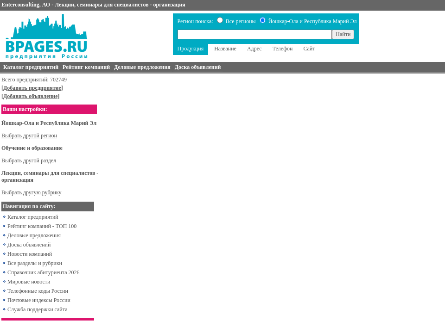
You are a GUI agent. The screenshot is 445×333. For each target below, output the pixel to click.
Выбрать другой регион (29, 135)
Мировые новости (28, 281)
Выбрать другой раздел (28, 160)
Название (225, 48)
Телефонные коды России (37, 291)
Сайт (309, 48)
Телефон (283, 48)
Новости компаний (29, 254)
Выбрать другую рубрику (31, 192)
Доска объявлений (29, 244)
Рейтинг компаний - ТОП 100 (41, 226)
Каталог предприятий (32, 217)
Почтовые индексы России (38, 300)
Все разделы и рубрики (34, 263)
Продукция (191, 48)
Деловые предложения (34, 235)
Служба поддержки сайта (37, 309)
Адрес (254, 48)
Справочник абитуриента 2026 (43, 272)
